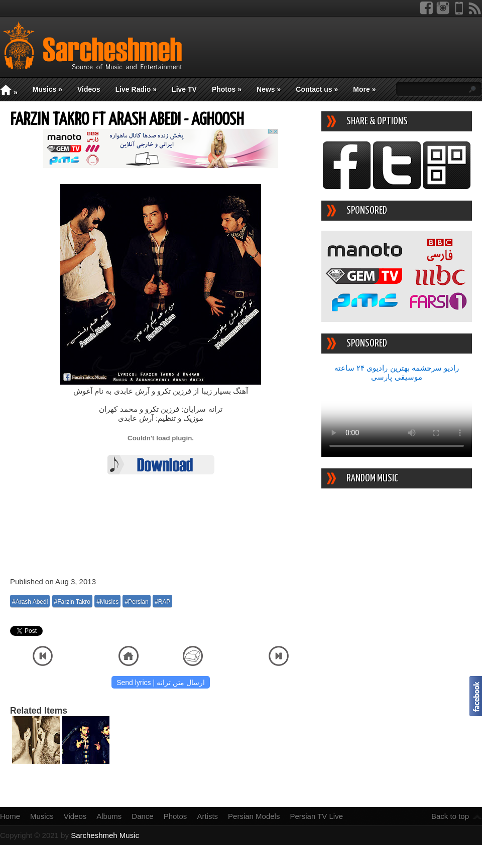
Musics (47, 89)
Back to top (450, 816)
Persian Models (254, 816)
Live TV (184, 89)
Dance (142, 816)
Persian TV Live (316, 816)
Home (10, 816)
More (364, 89)
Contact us (317, 89)
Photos (227, 89)
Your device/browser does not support (396, 419)
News (269, 89)
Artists (207, 816)
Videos (88, 89)
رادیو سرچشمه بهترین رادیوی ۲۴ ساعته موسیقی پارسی (396, 372)
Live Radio (136, 89)
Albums (109, 816)
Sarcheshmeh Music (105, 835)
